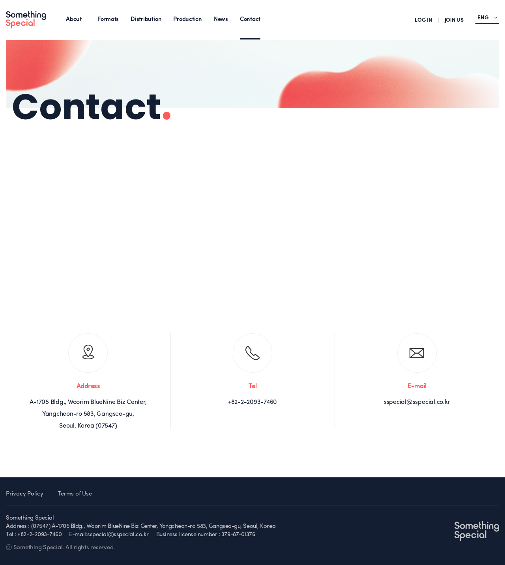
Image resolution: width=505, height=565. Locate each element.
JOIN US (454, 20)
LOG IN (423, 20)
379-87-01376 (238, 535)
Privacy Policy (24, 494)
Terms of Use (75, 494)
